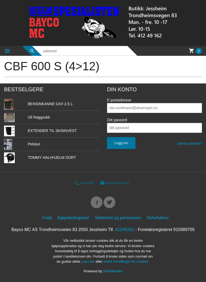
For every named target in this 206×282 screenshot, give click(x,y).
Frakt (47, 217)
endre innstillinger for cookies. (126, 262)
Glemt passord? (189, 143)
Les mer (89, 262)
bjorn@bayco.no (114, 183)
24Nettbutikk (112, 271)
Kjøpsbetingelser (73, 217)
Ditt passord (117, 120)
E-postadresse (119, 100)
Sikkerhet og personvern (118, 217)
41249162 (85, 183)
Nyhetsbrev (158, 217)
